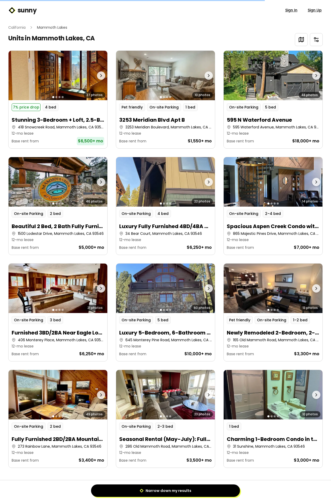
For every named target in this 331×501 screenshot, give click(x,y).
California (17, 27)
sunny (22, 10)
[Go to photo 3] (59, 97)
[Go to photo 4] (63, 97)
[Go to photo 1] (53, 97)
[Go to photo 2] (56, 97)
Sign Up (315, 10)
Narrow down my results (165, 490)
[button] (58, 99)
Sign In (291, 10)
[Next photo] (95, 75)
